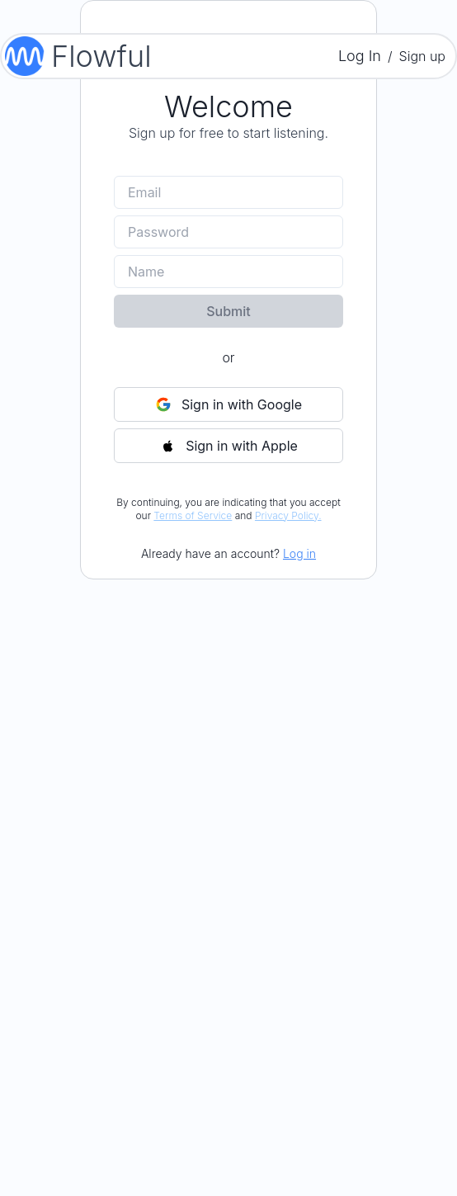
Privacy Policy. (288, 515)
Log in (299, 553)
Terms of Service (192, 515)
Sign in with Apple (228, 445)
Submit (228, 311)
